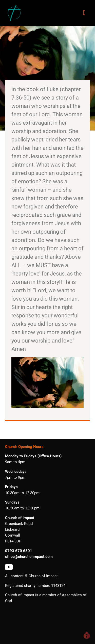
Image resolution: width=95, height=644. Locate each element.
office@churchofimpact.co (27, 556)
